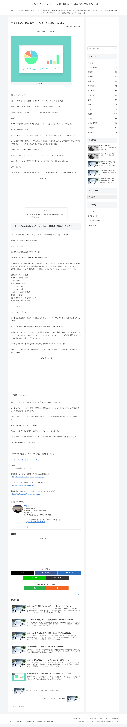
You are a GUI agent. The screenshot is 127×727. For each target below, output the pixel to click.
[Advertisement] (46, 192)
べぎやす (27, 506)
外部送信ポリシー (71, 721)
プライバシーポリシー (103, 721)
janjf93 (38, 83)
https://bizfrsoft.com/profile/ (35, 522)
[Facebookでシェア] (46, 573)
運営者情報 (114, 721)
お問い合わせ (91, 721)
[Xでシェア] (22, 573)
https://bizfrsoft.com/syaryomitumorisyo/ (26, 494)
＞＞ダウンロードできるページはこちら (25, 460)
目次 (43, 210)
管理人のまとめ (34, 217)
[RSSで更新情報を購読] (28, 527)
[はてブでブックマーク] (69, 573)
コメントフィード (94, 220)
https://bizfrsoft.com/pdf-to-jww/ (23, 486)
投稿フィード (92, 216)
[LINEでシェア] (34, 578)
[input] (102, 48)
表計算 (13, 534)
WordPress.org (93, 225)
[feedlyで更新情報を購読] (25, 527)
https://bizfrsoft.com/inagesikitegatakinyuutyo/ (28, 477)
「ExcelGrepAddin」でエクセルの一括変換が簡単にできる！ (47, 214)
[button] (57, 578)
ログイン (91, 211)
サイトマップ (82, 721)
